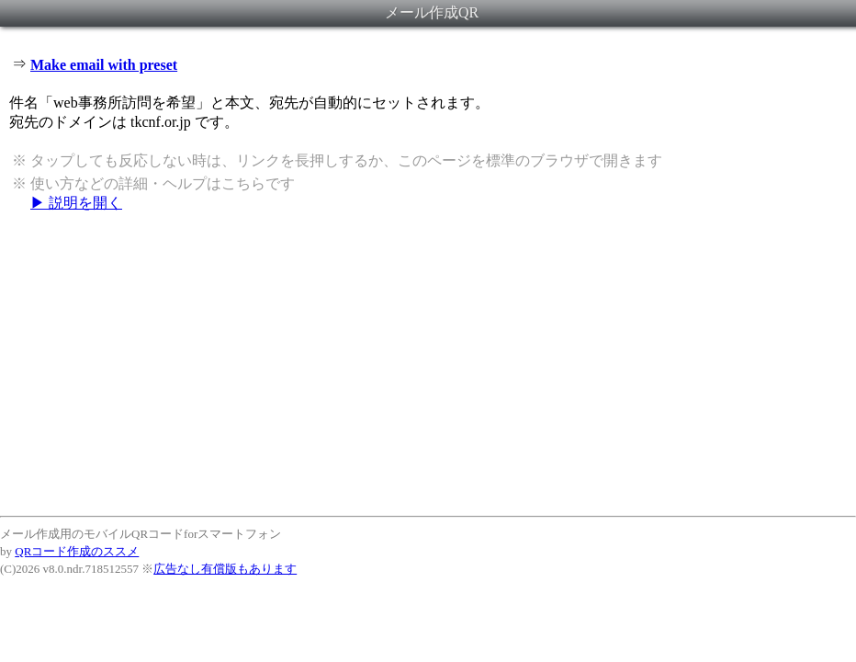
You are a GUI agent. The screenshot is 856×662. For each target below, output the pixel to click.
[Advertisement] (428, 363)
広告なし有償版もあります (225, 569)
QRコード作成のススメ (77, 551)
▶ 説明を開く (76, 203)
